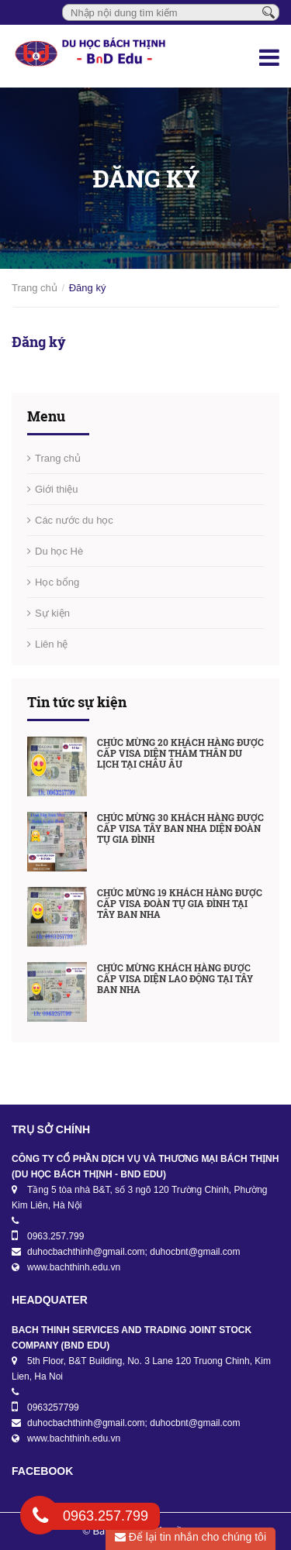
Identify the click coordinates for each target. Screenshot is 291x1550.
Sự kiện (52, 613)
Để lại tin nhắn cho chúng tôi (190, 1537)
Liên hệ (51, 644)
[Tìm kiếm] (268, 11)
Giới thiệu (56, 489)
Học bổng (57, 582)
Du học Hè (59, 551)
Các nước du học (74, 520)
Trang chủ (34, 288)
